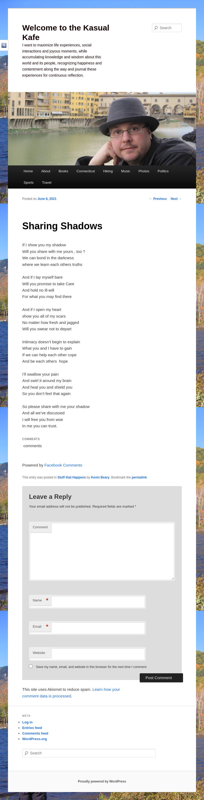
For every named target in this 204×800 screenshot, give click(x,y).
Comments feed (35, 733)
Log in (27, 722)
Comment (40, 527)
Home (28, 171)
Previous (158, 199)
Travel (47, 182)
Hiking (108, 171)
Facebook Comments (63, 465)
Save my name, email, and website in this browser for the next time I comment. (91, 667)
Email (40, 627)
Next (176, 199)
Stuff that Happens (72, 477)
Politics (163, 171)
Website (39, 653)
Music (125, 171)
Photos (144, 171)
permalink (139, 477)
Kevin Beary (100, 477)
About (45, 171)
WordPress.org (34, 739)
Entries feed (32, 728)
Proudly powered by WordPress (102, 781)
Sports (29, 182)
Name (40, 600)
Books (63, 171)
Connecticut (85, 171)
